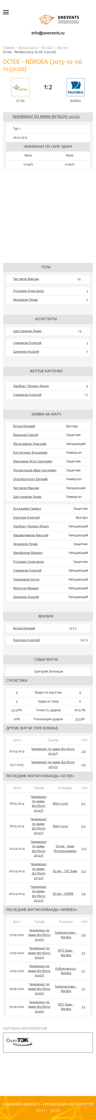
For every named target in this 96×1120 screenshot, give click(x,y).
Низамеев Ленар (25, 300)
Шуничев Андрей (26, 352)
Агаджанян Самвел (27, 509)
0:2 (83, 871)
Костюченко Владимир (30, 453)
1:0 (83, 765)
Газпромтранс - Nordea (66, 935)
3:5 (83, 989)
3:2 (83, 1007)
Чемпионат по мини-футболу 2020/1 (39, 935)
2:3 (83, 953)
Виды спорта (27, 47)
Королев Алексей (26, 518)
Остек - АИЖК (63, 894)
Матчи (62, 47)
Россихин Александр (28, 291)
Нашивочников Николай (30, 535)
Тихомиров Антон (26, 580)
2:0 (83, 751)
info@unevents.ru (48, 33)
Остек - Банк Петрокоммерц (65, 849)
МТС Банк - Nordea (66, 953)
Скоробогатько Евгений (30, 479)
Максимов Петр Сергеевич (32, 461)
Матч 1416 (60, 804)
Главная (8, 47)
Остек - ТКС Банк (65, 871)
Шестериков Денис (27, 331)
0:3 (83, 804)
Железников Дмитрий (29, 444)
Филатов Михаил (26, 588)
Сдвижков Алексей (27, 343)
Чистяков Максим (26, 279)
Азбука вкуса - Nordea (66, 971)
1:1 (83, 971)
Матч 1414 (60, 826)
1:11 (84, 849)
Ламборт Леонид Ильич (31, 386)
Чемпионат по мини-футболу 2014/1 (53, 751)
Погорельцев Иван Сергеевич (34, 470)
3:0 (83, 894)
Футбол (47, 47)
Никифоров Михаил (28, 553)
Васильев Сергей (25, 435)
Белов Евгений (24, 426)
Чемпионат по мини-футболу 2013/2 (46, 117)
